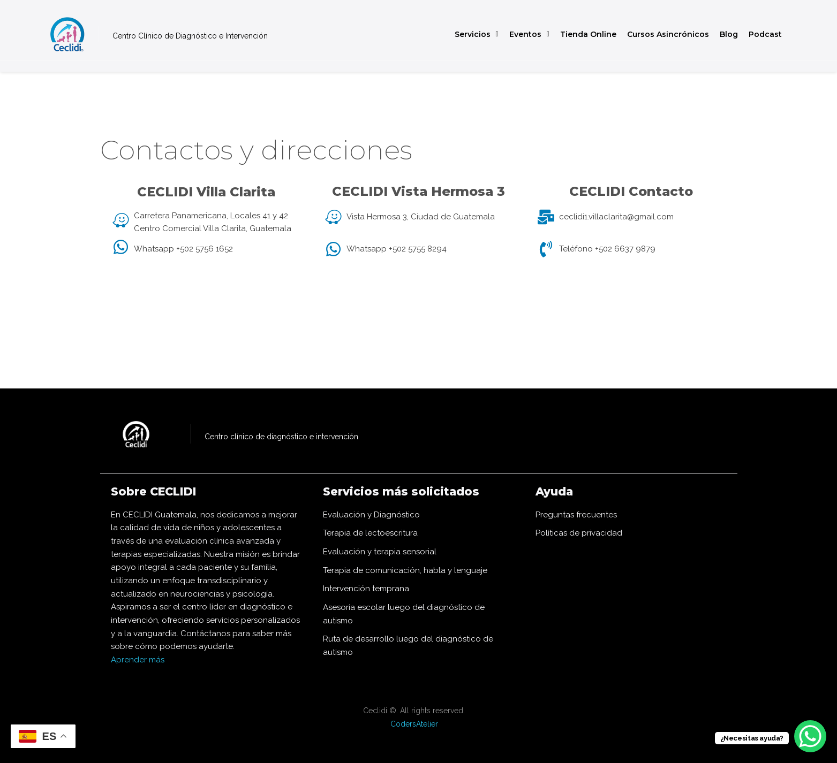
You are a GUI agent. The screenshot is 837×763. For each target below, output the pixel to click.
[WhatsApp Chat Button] (810, 736)
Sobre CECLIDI (160, 491)
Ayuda (557, 491)
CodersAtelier (414, 724)
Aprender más (137, 660)
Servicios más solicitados (411, 491)
